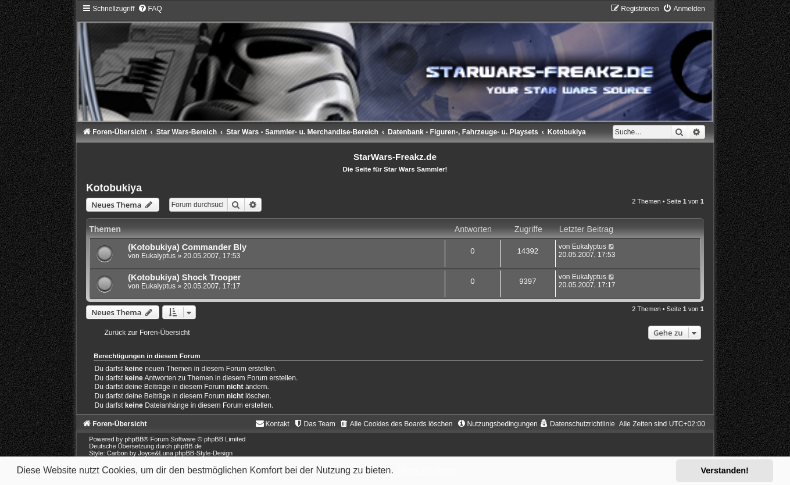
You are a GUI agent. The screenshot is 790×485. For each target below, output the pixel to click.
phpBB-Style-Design (204, 453)
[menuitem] (150, 9)
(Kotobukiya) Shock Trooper (184, 277)
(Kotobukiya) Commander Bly (187, 247)
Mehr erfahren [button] (427, 470)
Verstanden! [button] (725, 470)
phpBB (134, 439)
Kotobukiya (114, 188)
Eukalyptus (158, 256)
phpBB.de (188, 446)
